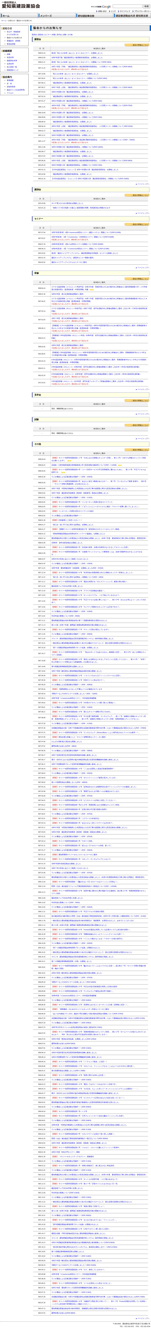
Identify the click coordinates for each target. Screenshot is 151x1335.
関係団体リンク (13, 70)
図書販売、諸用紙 (13, 41)
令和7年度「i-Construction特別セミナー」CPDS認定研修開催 (74, 698)
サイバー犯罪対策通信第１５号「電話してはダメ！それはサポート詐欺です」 (84, 1084)
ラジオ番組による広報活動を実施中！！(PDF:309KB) (71, 1023)
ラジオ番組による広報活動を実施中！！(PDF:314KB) (71, 1256)
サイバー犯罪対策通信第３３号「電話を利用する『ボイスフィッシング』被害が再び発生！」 (90, 582)
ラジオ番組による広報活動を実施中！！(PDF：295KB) (72, 477)
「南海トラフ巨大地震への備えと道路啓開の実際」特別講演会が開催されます (81, 208)
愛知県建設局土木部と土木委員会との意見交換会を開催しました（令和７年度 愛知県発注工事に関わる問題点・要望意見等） (99, 538)
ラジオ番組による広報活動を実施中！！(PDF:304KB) (71, 1000)
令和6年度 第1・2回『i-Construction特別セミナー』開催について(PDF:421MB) (80, 249)
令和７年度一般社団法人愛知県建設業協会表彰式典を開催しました (77, 671)
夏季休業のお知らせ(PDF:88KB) (63, 1313)
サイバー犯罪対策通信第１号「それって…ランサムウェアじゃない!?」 (82, 859)
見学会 (59, 35)
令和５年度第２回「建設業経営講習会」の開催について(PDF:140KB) (77, 147)
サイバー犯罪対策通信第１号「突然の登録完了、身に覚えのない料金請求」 (84, 1166)
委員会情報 (11, 44)
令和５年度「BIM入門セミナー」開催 (66, 1152)
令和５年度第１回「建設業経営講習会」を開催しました (72, 156)
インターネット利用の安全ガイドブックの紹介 (76, 511)
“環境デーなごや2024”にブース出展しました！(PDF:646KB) (74, 982)
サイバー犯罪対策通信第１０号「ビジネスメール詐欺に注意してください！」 (84, 800)
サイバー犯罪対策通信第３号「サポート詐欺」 (73, 841)
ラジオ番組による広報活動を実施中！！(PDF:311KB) (71, 1129)
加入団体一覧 (12, 67)
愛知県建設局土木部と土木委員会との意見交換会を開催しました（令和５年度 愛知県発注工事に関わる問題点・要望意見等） (99, 1175)
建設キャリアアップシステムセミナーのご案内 (69, 262)
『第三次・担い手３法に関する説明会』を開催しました (72, 525)
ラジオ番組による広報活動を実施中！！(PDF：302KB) (72, 907)
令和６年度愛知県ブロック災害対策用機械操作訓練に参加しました (77, 1057)
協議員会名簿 (12, 60)
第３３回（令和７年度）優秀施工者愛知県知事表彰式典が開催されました (79, 625)
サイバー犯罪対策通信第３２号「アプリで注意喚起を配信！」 (79, 591)
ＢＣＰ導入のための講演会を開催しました (67, 203)
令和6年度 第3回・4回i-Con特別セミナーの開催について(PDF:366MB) (77, 244)
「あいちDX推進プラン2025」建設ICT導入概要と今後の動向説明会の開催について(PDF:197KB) (87, 1014)
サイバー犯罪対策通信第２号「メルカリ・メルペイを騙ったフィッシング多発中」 (86, 1147)
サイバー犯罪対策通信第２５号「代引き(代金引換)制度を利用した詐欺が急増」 (85, 986)
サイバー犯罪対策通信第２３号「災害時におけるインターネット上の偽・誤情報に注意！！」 (90, 1005)
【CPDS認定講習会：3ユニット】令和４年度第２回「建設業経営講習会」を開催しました (85, 169)
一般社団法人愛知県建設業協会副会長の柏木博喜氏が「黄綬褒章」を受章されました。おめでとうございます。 (93, 920)
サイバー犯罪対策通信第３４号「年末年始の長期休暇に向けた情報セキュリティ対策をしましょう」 (93, 572)
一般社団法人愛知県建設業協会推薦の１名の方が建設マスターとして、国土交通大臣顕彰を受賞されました (92, 643)
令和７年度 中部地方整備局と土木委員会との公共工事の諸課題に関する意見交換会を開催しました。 (90, 488)
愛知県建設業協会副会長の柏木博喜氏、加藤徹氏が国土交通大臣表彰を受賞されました (84, 1308)
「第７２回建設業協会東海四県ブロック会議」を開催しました (75, 647)
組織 (8, 54)
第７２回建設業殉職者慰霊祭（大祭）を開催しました (72, 961)
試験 (64, 35)
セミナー (47, 35)
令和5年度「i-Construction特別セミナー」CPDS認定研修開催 (74, 1274)
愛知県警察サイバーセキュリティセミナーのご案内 (74, 854)
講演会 (40, 35)
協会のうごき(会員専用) (16, 90)
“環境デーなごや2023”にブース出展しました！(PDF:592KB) (74, 1265)
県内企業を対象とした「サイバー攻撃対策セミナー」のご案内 (79, 737)
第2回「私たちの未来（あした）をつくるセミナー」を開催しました (77, 53)
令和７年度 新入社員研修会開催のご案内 (67, 318)
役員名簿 (10, 57)
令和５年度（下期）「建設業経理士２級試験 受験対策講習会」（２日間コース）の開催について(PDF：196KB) (93, 140)
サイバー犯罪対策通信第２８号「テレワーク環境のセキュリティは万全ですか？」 (86, 607)
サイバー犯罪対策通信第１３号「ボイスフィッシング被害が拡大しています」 (84, 778)
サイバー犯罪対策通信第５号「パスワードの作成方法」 (76, 818)
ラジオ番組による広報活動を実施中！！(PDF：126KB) (72, 563)
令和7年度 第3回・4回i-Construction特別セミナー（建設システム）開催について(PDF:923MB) (86, 232)
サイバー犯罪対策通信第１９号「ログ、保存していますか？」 (82, 1270)
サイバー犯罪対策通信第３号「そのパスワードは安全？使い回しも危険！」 (84, 1134)
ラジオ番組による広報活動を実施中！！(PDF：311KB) (72, 497)
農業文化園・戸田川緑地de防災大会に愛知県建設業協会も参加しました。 (79, 1233)
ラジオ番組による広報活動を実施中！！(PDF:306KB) (71, 1215)
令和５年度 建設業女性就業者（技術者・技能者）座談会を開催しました (79, 1143)
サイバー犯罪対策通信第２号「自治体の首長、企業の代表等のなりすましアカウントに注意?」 (91, 547)
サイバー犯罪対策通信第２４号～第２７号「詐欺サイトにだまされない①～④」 (85, 1184)
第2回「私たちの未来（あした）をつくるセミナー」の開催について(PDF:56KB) (81, 62)
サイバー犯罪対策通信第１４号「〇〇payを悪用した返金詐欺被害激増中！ (83, 769)
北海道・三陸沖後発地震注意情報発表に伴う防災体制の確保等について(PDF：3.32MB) (84, 465)
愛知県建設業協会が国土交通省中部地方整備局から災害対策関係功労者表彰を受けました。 (86, 1102)
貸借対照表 (11, 87)
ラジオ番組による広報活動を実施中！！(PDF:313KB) (71, 1292)
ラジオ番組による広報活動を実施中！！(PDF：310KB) (72, 611)
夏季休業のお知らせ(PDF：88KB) (64, 746)
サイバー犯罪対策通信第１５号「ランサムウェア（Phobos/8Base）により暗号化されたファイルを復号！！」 (96, 732)
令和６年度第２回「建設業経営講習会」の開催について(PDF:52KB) (77, 101)
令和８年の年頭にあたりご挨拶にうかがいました (70, 559)
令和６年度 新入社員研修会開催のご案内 (67, 345)
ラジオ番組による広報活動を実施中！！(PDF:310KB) (71, 1048)
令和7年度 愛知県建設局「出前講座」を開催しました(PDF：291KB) (77, 568)
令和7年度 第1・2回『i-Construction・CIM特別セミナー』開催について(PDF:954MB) (83, 237)
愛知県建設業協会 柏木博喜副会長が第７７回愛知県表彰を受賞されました (79, 620)
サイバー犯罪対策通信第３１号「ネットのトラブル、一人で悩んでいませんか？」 (86, 595)
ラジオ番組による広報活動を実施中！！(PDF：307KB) (72, 796)
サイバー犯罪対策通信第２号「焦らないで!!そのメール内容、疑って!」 (82, 845)
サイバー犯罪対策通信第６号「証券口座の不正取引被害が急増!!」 (80, 809)
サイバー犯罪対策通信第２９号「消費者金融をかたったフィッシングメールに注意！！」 (89, 934)
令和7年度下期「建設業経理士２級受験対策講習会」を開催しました (77, 57)
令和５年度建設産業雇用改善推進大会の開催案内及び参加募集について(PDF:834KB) (83, 1242)
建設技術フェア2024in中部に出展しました (67, 898)
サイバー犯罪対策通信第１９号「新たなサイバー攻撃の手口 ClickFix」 (82, 712)
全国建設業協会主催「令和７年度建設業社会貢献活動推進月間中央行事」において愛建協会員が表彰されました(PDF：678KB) (99, 728)
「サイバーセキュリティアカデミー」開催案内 (73, 1156)
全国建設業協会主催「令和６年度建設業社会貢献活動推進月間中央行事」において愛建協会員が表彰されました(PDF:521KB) (98, 1018)
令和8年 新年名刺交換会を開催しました (67, 543)
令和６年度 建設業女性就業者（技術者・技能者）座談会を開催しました (79, 832)
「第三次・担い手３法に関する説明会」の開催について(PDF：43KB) (77, 577)
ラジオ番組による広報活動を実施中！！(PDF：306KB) (72, 850)
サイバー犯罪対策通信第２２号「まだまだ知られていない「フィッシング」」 (84, 1220)
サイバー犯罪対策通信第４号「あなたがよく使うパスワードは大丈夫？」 (83, 823)
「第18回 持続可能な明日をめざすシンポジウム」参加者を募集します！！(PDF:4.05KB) (84, 1247)
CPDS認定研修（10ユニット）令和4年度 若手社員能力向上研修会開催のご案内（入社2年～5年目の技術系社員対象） (96, 367)
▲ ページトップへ (142, 184)
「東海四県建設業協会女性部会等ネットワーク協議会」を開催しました (78, 534)
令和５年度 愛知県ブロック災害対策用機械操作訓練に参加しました (78, 1288)
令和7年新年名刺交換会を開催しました (66, 864)
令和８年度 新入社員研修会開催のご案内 (67, 294)
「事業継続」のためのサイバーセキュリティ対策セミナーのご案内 (80, 1009)
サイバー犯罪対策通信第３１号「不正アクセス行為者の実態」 (79, 911)
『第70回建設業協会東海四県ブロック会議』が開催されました (75, 1224)
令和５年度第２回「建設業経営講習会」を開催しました (72, 135)
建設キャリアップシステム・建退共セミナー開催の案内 (72, 258)
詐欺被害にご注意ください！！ (70, 520)
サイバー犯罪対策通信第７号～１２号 (69, 1111)
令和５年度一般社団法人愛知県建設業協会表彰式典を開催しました (77, 1260)
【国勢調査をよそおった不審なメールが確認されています (77, 689)
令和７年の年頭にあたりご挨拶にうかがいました (70, 868)
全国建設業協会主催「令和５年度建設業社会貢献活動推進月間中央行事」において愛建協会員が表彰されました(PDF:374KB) (98, 1297)
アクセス (10, 93)
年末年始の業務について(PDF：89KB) (66, 616)
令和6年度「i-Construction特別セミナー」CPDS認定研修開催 (74, 996)
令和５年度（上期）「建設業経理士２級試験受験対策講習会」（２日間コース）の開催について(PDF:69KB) (92, 160)
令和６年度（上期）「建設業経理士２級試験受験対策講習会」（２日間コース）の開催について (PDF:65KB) (92, 126)
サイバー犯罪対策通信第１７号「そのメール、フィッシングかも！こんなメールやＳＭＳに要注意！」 (94, 1066)
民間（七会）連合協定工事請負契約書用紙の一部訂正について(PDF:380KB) (80, 1138)
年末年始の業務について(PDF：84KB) (66, 902)
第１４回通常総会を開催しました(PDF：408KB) (69, 782)
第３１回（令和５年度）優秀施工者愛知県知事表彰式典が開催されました (79, 1211)
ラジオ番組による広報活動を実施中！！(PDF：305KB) (72, 773)
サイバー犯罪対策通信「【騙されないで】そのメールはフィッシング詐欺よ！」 (85, 882)
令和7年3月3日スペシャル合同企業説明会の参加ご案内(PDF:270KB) (77, 1027)
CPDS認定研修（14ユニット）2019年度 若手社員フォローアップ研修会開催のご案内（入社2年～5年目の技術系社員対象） (98, 381)
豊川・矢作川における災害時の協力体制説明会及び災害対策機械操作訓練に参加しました (85, 760)
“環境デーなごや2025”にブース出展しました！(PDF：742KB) (74, 694)
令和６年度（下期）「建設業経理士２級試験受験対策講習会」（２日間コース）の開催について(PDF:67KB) (92, 105)
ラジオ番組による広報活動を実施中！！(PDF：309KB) (72, 634)
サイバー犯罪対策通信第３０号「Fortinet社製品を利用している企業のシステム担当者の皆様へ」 (91, 930)
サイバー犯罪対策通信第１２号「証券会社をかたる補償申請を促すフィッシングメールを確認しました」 (95, 787)
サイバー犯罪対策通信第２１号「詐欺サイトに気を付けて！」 (79, 680)
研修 (54, 35)
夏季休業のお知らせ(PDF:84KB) (63, 1043)
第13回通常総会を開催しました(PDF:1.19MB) (68, 1071)
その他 (69, 35)
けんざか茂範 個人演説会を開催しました (67, 741)
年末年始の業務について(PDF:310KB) (66, 1193)
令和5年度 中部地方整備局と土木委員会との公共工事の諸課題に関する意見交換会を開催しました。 (90, 1125)
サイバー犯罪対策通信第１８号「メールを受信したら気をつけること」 (85, 1283)
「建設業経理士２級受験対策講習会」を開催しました (72, 83)
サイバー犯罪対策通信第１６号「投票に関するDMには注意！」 (79, 1075)
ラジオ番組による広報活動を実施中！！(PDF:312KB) (71, 1279)
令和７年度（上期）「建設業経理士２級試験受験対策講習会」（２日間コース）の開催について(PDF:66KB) (92, 87)
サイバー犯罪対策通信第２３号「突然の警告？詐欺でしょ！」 (79, 1206)
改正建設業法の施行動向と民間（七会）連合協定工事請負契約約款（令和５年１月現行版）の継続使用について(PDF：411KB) (99, 916)
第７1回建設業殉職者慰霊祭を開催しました (68, 1251)
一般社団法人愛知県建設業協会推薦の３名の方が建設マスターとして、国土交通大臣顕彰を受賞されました (92, 952)
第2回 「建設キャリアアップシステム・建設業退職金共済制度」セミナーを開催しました (85, 253)
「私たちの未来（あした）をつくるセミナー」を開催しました (75, 74)
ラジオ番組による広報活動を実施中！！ (67, 516)
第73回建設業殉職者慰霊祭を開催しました (67, 666)
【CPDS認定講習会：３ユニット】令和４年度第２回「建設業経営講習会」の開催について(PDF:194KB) (90, 179)
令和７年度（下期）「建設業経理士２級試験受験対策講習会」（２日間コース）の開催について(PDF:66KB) (92, 66)
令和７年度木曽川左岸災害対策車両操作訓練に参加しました (74, 755)
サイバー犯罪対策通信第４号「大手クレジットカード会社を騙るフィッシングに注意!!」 (88, 1116)
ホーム (3, 20)
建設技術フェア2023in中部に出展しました (67, 1188)
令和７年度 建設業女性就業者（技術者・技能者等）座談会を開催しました (80, 493)
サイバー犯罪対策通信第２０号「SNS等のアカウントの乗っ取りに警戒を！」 (84, 703)
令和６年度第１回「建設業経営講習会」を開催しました (72, 113)
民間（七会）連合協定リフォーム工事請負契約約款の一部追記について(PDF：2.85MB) (84, 886)
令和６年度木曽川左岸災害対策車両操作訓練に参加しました (74, 1052)
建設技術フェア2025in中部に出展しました (67, 586)
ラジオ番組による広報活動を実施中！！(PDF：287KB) (72, 836)
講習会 (34, 35)
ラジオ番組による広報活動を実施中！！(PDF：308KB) (72, 750)
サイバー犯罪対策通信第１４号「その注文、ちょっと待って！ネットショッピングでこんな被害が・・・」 (95, 1089)
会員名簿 (10, 64)
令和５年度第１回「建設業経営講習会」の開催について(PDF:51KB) (77, 165)
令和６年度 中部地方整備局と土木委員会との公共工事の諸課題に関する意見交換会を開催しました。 (90, 827)
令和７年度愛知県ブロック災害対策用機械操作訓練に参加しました (77, 764)
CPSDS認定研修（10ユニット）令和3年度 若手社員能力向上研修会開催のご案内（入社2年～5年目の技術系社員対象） (96, 374)
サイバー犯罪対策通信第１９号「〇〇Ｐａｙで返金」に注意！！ (79, 1062)
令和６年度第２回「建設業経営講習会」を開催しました (72, 92)
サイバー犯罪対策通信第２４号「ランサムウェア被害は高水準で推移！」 (83, 991)
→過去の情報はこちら (139, 45)
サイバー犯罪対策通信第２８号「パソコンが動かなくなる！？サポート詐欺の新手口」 (88, 939)
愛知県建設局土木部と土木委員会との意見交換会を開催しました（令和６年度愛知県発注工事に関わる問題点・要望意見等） (98, 877)
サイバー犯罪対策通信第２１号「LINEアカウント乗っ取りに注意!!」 (81, 1229)
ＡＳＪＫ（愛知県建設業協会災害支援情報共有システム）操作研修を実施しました (83, 638)
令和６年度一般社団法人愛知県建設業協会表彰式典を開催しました (77, 973)
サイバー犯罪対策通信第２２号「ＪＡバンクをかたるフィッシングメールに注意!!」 (87, 675)
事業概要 (10, 80)
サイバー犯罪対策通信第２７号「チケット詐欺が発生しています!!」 (81, 629)
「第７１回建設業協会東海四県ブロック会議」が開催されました (76, 948)
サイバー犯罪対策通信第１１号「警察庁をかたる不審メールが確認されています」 (86, 791)
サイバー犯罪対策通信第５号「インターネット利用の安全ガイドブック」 (86, 502)
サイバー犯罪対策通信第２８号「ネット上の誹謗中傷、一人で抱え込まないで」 (85, 1179)
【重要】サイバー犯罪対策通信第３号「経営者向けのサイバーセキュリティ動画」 (90, 529)
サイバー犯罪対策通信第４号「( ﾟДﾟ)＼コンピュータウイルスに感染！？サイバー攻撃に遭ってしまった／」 (99, 506)
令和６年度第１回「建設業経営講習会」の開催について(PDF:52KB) (77, 117)
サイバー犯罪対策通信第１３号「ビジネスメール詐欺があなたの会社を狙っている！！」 (89, 1098)
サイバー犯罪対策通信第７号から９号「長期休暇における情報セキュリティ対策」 (86, 805)
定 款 (9, 83)
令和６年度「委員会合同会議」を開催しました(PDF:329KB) (74, 1039)
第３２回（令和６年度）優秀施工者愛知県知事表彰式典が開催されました (79, 925)
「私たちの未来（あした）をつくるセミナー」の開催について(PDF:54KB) (79, 78)
